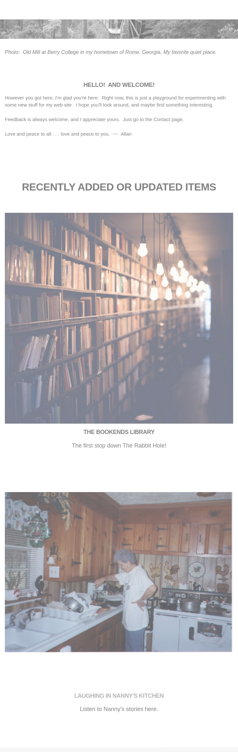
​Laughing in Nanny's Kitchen (119, 696)
